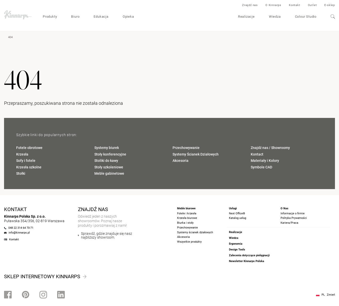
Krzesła (22, 154)
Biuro (75, 16)
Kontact (257, 154)
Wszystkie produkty (189, 241)
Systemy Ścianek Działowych (196, 154)
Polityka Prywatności (294, 218)
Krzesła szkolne (28, 167)
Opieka (128, 16)
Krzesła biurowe (187, 218)
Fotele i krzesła (186, 213)
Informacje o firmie (293, 213)
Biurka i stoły (185, 222)
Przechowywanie (186, 148)
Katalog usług (237, 218)
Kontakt (294, 5)
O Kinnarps (273, 5)
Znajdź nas (250, 5)
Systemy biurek (106, 148)
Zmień (331, 294)
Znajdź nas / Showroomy (270, 148)
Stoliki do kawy (106, 161)
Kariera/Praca (289, 222)
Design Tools (237, 249)
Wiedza (275, 16)
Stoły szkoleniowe (108, 167)
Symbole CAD (261, 167)
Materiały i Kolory (265, 161)
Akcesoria (180, 161)
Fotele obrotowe (29, 148)
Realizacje (246, 16)
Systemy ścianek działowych (195, 232)
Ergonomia (235, 243)
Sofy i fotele (25, 161)
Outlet (312, 5)
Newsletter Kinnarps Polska (246, 261)
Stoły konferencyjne (110, 154)
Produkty (50, 16)
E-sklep (329, 5)
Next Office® (237, 213)
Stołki (20, 173)
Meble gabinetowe (109, 173)
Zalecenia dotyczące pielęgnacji (249, 255)
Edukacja (101, 16)
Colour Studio (305, 16)
